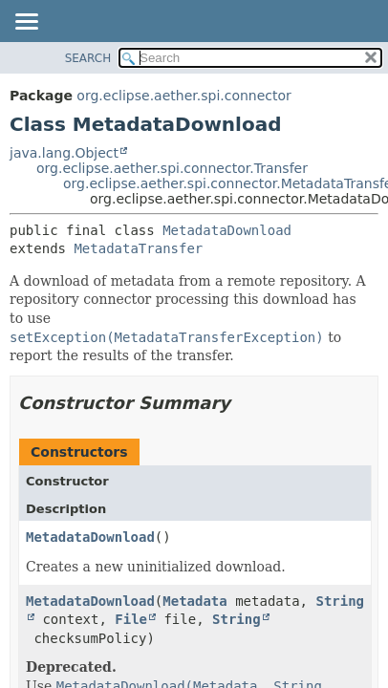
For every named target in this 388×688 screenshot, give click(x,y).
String (236, 619)
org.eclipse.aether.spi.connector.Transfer (172, 168)
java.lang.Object (64, 153)
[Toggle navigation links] (26, 23)
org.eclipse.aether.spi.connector (183, 95)
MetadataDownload (226, 230)
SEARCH (88, 58)
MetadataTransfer (138, 248)
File (131, 619)
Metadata (194, 601)
